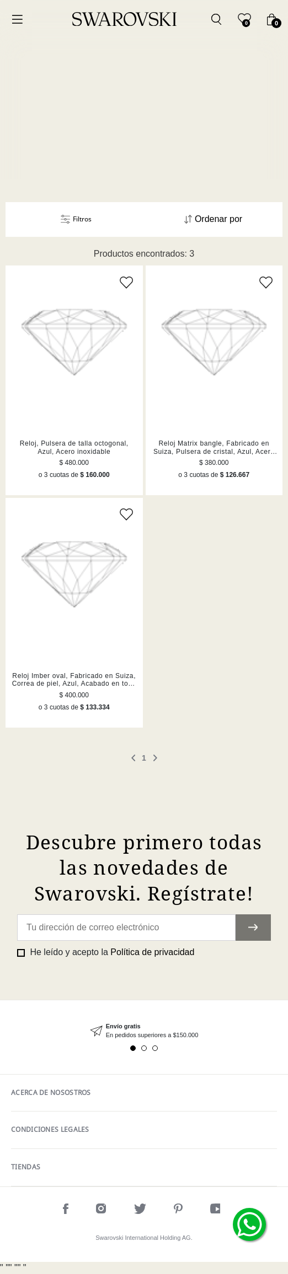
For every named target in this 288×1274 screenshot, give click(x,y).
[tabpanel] (144, 1030)
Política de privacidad (152, 952)
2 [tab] (144, 1048)
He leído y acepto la (111, 952)
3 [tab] (155, 1048)
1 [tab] (133, 1048)
